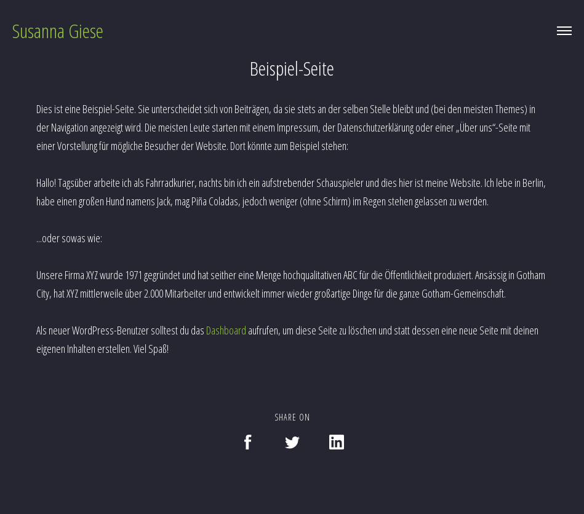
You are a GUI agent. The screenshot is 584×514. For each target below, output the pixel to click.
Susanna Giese (57, 31)
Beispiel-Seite (292, 68)
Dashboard (226, 330)
